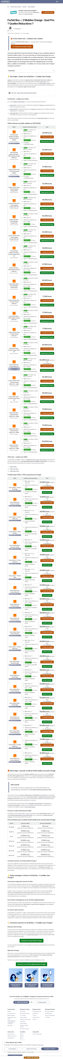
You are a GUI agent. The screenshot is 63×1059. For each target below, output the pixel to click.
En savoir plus (40, 1045)
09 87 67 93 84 (29, 14)
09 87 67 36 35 (47, 492)
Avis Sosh (34, 1019)
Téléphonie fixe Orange (25, 1019)
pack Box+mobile (29, 774)
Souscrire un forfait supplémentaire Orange (32, 964)
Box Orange (22, 1011)
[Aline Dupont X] (10, 30)
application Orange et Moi (45, 797)
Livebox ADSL (13, 466)
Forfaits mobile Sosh (36, 1011)
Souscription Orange (24, 1028)
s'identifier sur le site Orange (35, 803)
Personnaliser (13, 1049)
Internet (21, 1034)
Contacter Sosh (35, 1017)
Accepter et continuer (50, 1048)
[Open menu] (57, 1)
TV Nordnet (47, 1017)
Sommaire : (11, 70)
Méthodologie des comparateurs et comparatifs (12, 1022)
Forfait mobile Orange (24, 1013)
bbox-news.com (11, 1034)
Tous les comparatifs (36, 1034)
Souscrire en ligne (47, 137)
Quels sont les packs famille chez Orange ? (27, 93)
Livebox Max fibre (14, 113)
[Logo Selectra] (5, 2)
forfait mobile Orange (42, 118)
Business (22, 1036)
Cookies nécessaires (31, 1048)
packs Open (43, 81)
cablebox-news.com (12, 1036)
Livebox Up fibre (13, 109)
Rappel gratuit (41, 1002)
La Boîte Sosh (35, 1013)
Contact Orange (23, 1017)
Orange (9, 80)
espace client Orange (32, 797)
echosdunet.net (11, 1038)
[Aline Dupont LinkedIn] (8, 30)
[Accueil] (8, 6)
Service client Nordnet (50, 1015)
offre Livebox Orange (45, 83)
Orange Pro (22, 1021)
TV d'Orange (23, 1015)
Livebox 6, (33, 109)
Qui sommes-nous (11, 1013)
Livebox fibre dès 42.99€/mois (15, 985)
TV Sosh (34, 1015)
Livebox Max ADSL (14, 471)
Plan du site (10, 1025)
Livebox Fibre (13, 105)
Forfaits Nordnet (48, 1013)
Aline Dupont (18, 28)
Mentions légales (11, 1015)
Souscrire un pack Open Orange (31, 940)
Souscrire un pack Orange (21, 46)
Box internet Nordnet (49, 1011)
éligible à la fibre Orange (19, 101)
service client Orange (30, 807)
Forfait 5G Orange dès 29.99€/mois (47, 985)
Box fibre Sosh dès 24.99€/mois (31, 985)
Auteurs (9, 1011)
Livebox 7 (36, 113)
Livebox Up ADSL (14, 469)
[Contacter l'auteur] (12, 30)
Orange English (23, 1023)
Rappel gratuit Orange (47, 141)
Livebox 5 (41, 105)
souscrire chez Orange (32, 934)
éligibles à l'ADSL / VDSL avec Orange (36, 459)
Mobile (21, 1038)
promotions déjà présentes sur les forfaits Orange (20, 815)
